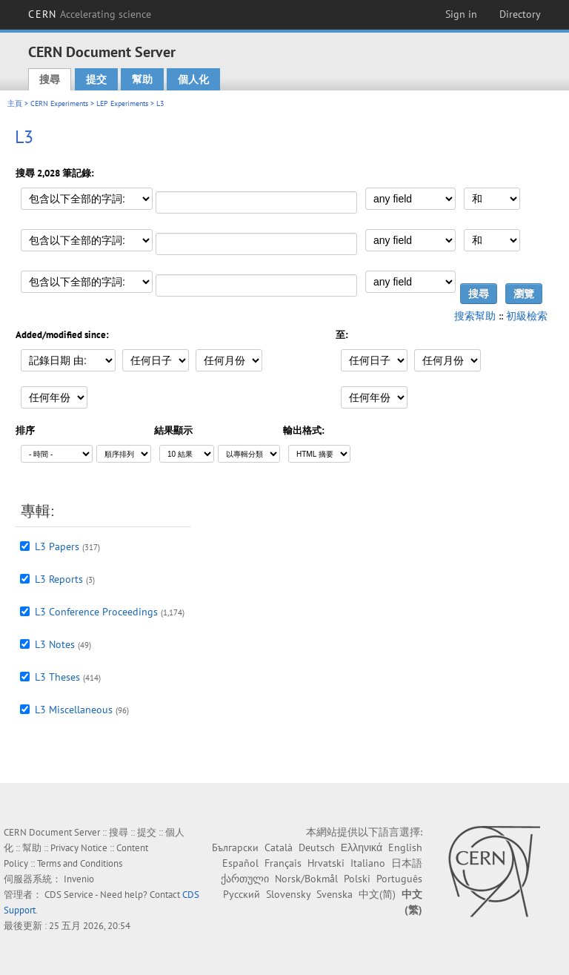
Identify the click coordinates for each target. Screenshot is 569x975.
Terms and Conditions (79, 863)
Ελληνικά (361, 847)
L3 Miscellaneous (74, 709)
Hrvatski (326, 863)
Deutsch (317, 847)
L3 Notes (55, 644)
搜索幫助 (475, 316)
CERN (89, 14)
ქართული (245, 878)
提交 (96, 79)
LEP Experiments (122, 103)
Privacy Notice (78, 848)
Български (235, 847)
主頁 (14, 103)
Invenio (79, 879)
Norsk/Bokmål (306, 878)
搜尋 (49, 79)
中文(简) (377, 894)
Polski (357, 878)
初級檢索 (527, 316)
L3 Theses (57, 677)
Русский (241, 894)
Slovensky (288, 894)
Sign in (461, 14)
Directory (520, 14)
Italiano (367, 863)
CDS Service (68, 894)
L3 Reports (59, 579)
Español (240, 863)
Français (283, 863)
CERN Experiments (59, 103)
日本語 (406, 863)
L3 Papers (57, 546)
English (405, 847)
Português (399, 878)
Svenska (334, 894)
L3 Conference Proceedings (96, 611)
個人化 (193, 79)
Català (278, 847)
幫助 (142, 79)
